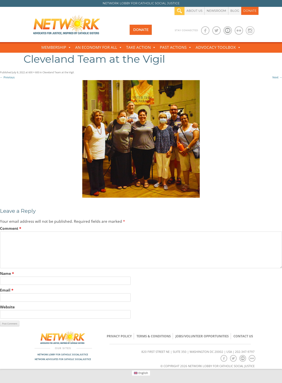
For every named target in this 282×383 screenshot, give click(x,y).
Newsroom (216, 11)
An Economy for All (98, 47)
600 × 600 (33, 72)
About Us (194, 11)
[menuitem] (141, 373)
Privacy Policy (119, 336)
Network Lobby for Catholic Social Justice (62, 354)
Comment (10, 228)
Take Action (141, 47)
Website (7, 306)
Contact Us (243, 336)
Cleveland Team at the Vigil (58, 72)
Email (6, 290)
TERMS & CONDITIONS (153, 336)
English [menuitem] (143, 373)
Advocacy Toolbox (218, 47)
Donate (250, 11)
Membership (56, 47)
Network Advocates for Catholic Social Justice (63, 359)
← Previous (7, 77)
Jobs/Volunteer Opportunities (202, 336)
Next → (277, 77)
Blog (234, 11)
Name (7, 273)
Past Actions (176, 47)
